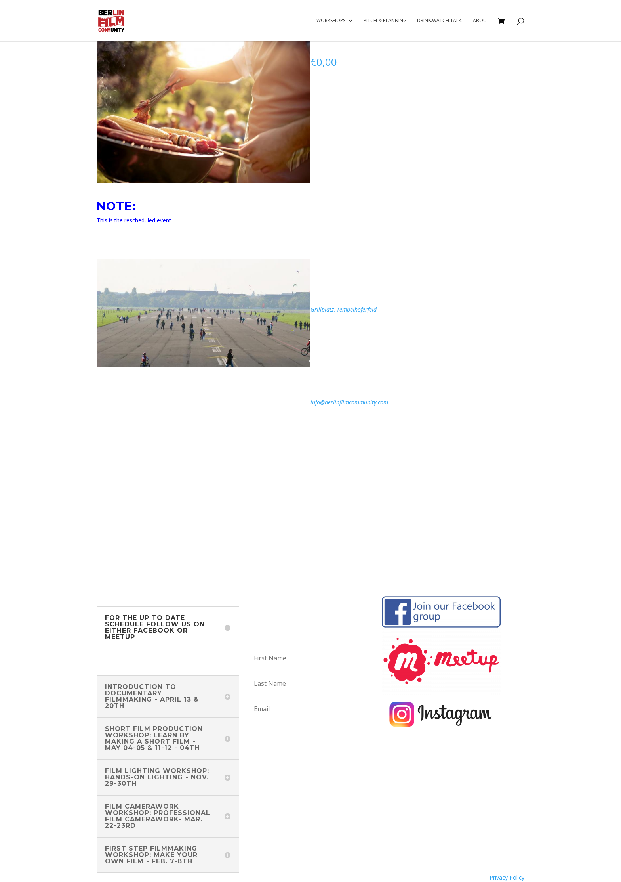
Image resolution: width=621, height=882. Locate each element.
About (481, 21)
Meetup (117, 662)
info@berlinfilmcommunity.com (349, 402)
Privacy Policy (507, 877)
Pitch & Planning (385, 21)
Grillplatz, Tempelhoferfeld (344, 309)
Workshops (330, 21)
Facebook (118, 652)
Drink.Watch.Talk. (440, 21)
